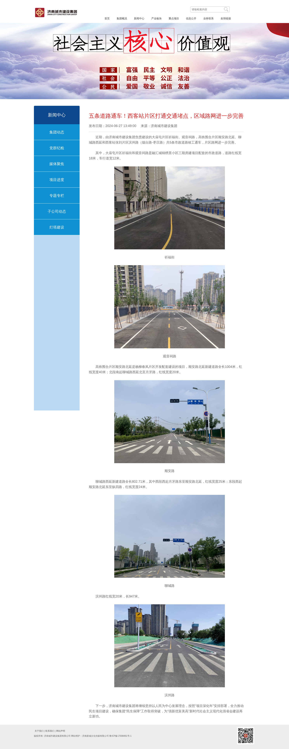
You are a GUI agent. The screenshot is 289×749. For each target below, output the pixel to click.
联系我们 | (50, 731)
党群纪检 (56, 148)
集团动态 (56, 132)
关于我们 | (40, 731)
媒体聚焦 (56, 164)
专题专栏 (56, 196)
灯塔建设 (56, 227)
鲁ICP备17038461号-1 (120, 736)
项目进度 (56, 180)
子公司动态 (57, 211)
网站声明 (60, 731)
